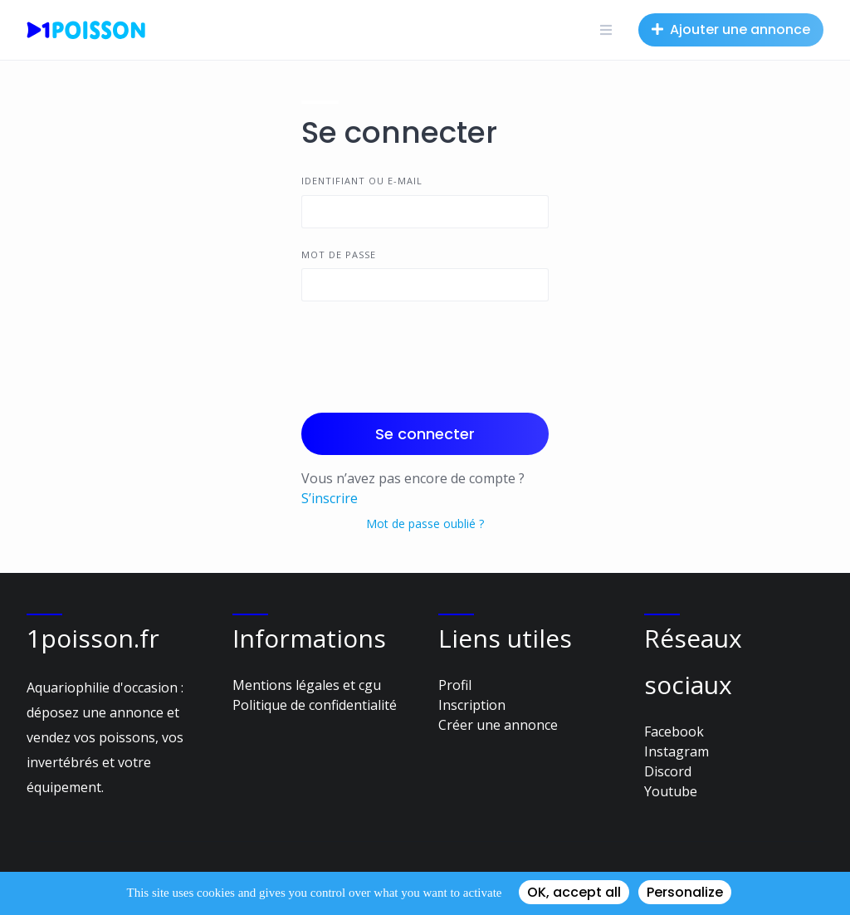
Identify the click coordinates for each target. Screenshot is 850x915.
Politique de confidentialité (314, 705)
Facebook (674, 731)
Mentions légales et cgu (306, 685)
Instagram (676, 751)
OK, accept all (574, 892)
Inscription (472, 705)
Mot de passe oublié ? (425, 523)
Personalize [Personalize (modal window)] (685, 892)
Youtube (670, 791)
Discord (667, 771)
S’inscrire (329, 498)
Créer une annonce (498, 725)
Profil (454, 685)
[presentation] (427, 353)
